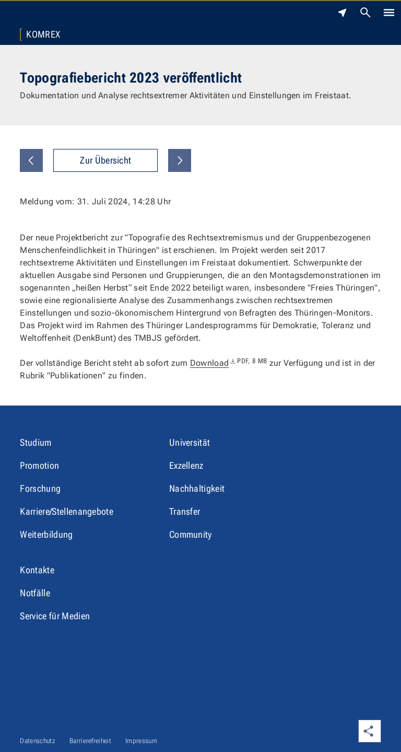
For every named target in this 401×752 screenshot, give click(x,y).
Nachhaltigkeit (197, 488)
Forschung (40, 488)
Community (190, 534)
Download (228, 363)
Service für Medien (55, 615)
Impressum (141, 741)
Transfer (184, 511)
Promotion (39, 465)
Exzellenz (186, 465)
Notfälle (35, 592)
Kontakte (37, 569)
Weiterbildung (46, 534)
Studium (35, 442)
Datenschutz (37, 741)
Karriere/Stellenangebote (66, 511)
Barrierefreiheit (90, 741)
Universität (189, 442)
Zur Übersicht (105, 160)
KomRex (43, 34)
